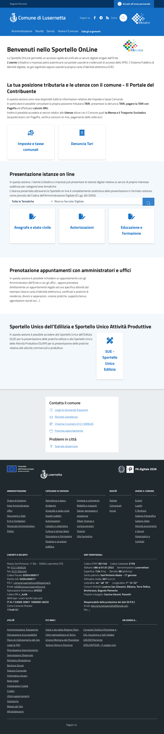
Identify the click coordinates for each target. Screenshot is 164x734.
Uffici (9, 511)
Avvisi (113, 511)
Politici (10, 531)
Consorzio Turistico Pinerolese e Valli (102, 630)
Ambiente (50, 506)
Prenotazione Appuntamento (22, 650)
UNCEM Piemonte (92, 640)
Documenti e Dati (16, 516)
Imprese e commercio (88, 500)
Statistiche (13, 701)
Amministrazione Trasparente (22, 630)
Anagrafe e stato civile (57, 511)
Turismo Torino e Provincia (59, 645)
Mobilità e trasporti (87, 506)
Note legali (13, 681)
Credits (10, 691)
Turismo (81, 531)
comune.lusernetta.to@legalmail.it (32, 583)
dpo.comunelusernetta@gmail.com (109, 606)
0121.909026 (18, 567)
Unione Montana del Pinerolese (62, 640)
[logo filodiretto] (142, 17)
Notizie (113, 500)
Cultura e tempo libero (57, 531)
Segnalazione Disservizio (20, 655)
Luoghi (138, 506)
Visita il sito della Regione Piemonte (64, 630)
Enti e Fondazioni (16, 521)
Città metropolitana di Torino (60, 635)
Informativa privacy (17, 676)
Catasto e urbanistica (56, 526)
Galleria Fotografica (145, 516)
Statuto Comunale (17, 670)
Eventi (138, 500)
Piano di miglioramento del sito (23, 640)
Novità (39, 31)
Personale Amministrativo (21, 526)
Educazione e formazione (58, 536)
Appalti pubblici (53, 516)
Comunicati (115, 506)
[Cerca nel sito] (123, 18)
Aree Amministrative (18, 506)
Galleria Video (142, 521)
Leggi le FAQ (13, 645)
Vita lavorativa (84, 536)
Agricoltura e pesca (55, 500)
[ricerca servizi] (148, 202)
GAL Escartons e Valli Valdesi (98, 635)
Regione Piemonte (18, 3)
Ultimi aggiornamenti (18, 696)
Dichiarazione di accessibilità (22, 635)
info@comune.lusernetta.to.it (29, 587)
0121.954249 (19, 571)
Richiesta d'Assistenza (19, 660)
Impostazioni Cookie (17, 686)
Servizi (51, 31)
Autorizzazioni (52, 521)
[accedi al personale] (134, 4)
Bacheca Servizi (15, 665)
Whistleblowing (15, 711)
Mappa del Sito (15, 706)
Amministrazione (22, 31)
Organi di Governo (16, 500)
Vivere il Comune (68, 31)
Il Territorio (140, 511)
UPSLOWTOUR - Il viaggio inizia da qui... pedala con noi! (112, 645)
